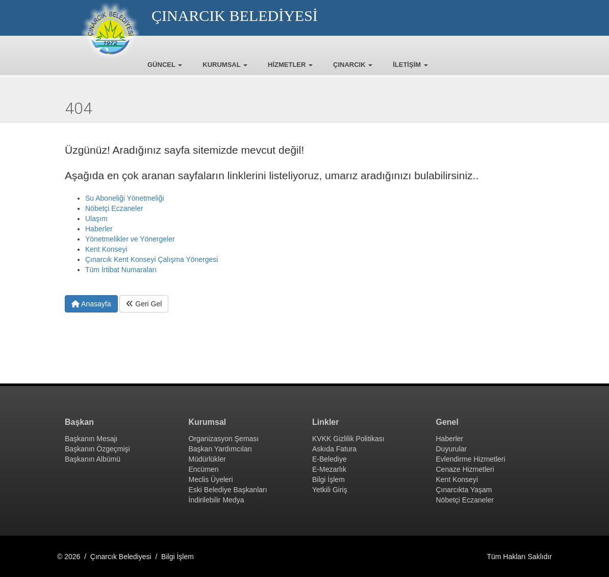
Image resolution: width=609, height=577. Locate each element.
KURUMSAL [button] (224, 64)
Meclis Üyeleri (211, 479)
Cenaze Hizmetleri (465, 469)
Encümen (204, 469)
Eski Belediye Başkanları (228, 490)
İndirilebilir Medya (216, 500)
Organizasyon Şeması (224, 439)
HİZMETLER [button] (290, 64)
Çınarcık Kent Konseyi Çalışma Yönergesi (151, 259)
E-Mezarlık (329, 469)
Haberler (99, 229)
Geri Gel (144, 304)
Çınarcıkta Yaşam (464, 490)
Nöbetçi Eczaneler (114, 208)
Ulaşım (96, 218)
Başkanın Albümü (92, 459)
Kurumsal (207, 422)
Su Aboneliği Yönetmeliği (124, 198)
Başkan (79, 422)
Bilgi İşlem (328, 479)
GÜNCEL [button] (164, 64)
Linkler (325, 422)
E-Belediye (329, 459)
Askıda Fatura (334, 449)
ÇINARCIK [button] (352, 64)
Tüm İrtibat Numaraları (121, 270)
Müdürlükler (207, 459)
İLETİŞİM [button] (410, 64)
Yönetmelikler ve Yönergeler (130, 239)
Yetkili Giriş (329, 490)
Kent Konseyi (106, 249)
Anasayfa (91, 304)
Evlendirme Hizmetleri (470, 459)
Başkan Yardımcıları (220, 449)
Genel (447, 422)
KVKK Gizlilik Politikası (348, 439)
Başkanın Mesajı (91, 439)
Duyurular (451, 449)
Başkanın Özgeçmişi (97, 449)
